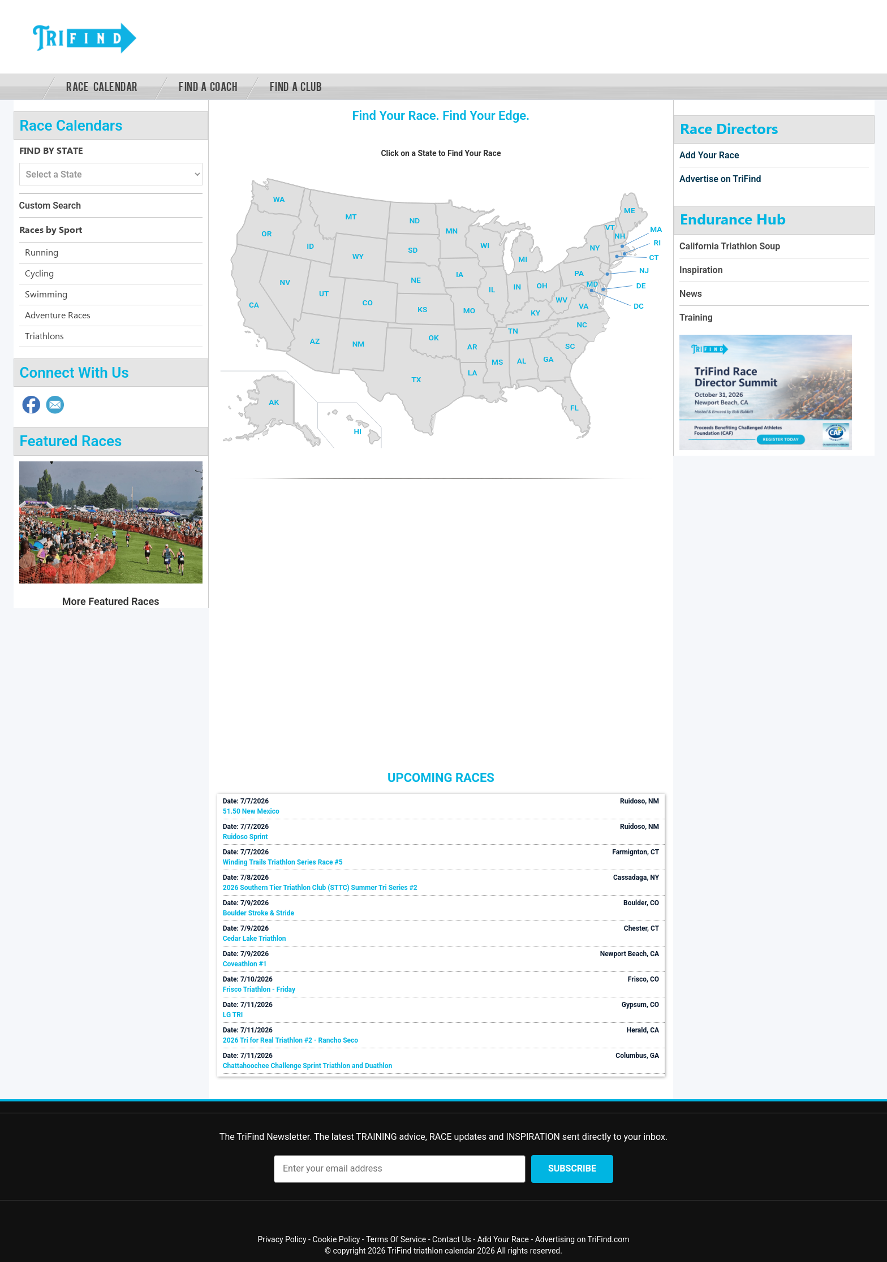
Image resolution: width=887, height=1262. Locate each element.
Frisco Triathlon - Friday (259, 989)
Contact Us (451, 1239)
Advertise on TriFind (720, 179)
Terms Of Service (396, 1239)
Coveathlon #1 (245, 964)
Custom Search (50, 205)
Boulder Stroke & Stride (258, 913)
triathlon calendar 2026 (454, 1250)
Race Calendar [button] (102, 86)
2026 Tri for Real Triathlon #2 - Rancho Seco (290, 1040)
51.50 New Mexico (251, 811)
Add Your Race (709, 155)
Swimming (46, 294)
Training (696, 317)
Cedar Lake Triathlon (254, 939)
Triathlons (44, 336)
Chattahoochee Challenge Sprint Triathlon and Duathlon (308, 1066)
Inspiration (701, 270)
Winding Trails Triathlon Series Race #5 (283, 862)
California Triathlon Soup (729, 246)
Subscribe (572, 1168)
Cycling (39, 273)
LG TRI (233, 1015)
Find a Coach (208, 86)
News (690, 293)
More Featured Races (111, 601)
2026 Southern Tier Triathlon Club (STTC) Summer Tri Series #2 (320, 888)
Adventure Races (58, 315)
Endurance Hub (733, 220)
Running (41, 252)
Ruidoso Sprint (245, 837)
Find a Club (296, 86)
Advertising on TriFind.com (582, 1239)
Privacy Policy (281, 1239)
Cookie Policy (336, 1239)
